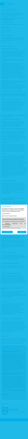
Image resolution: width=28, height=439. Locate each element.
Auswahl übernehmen (7, 232)
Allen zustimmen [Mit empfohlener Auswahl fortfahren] (22, 232)
